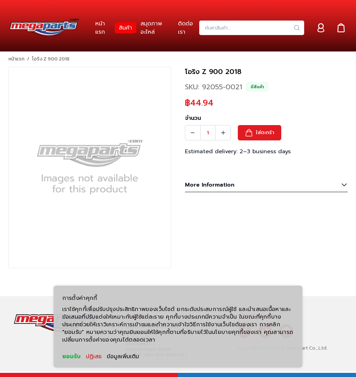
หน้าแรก (16, 59)
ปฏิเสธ (94, 356)
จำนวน (193, 118)
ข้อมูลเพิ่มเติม (123, 356)
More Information (266, 185)
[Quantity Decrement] (192, 132)
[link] (103, 28)
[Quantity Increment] (223, 132)
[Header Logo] (44, 28)
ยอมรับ (71, 356)
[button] (259, 132)
